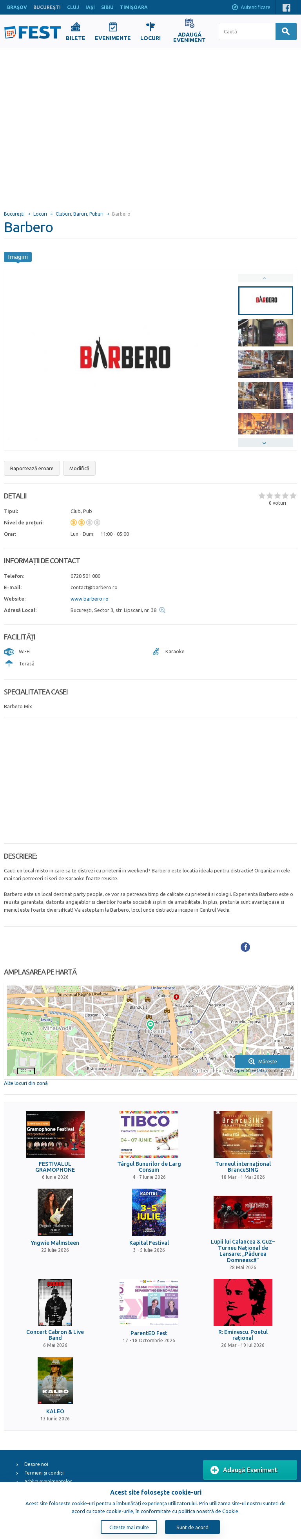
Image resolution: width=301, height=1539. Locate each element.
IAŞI (90, 7)
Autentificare (250, 8)
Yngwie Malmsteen (55, 1243)
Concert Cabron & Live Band (55, 1335)
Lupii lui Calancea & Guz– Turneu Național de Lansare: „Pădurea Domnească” (243, 1251)
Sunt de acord (192, 1527)
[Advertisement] (73, 126)
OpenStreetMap (250, 1070)
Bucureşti (14, 213)
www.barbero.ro (90, 598)
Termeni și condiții (44, 1472)
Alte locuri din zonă (26, 1083)
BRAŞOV (17, 7)
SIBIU (107, 7)
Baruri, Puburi (88, 213)
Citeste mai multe (129, 1527)
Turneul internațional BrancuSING (243, 1167)
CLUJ (73, 7)
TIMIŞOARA (134, 7)
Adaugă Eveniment (243, 1470)
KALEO (55, 1411)
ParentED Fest (149, 1333)
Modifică (79, 468)
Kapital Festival (149, 1243)
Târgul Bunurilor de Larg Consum (149, 1167)
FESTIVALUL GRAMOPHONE (55, 1167)
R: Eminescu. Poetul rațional (243, 1335)
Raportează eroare (32, 468)
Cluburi (63, 213)
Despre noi (36, 1464)
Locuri (40, 213)
